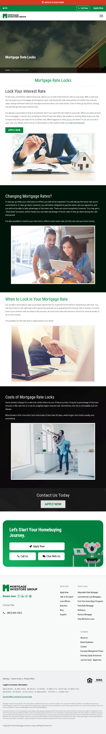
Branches (63, 606)
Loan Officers (65, 601)
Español (63, 614)
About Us (84, 638)
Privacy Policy (29, 679)
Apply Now (98, 8)
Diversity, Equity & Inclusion (91, 655)
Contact (83, 647)
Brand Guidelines (86, 642)
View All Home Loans (86, 619)
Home (7, 70)
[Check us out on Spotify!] (30, 596)
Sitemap (6, 679)
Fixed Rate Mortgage (86, 606)
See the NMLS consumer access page (17, 697)
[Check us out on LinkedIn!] (22, 596)
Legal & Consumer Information (15, 685)
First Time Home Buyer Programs (90, 601)
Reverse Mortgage (85, 614)
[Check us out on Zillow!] (26, 596)
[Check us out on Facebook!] (18, 596)
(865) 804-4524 (14, 612)
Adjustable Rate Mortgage (88, 592)
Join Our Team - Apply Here (90, 660)
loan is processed (76, 123)
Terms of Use (16, 679)
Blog (61, 610)
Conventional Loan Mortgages (89, 597)
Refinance (81, 610)
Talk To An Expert (66, 597)
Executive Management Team (91, 651)
